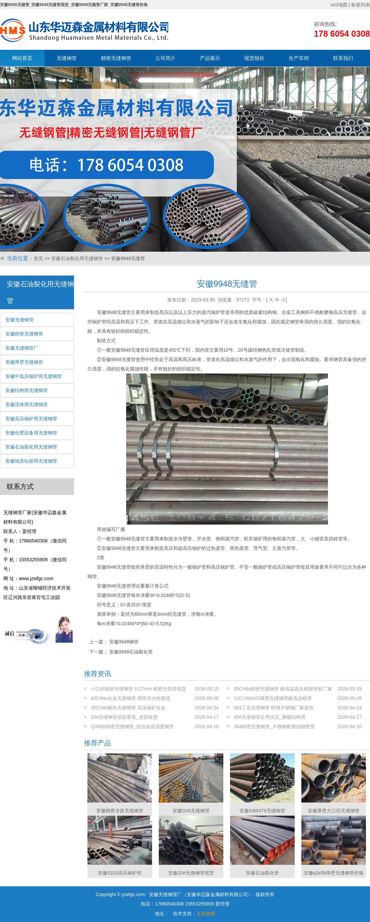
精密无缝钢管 (116, 58)
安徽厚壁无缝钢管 (24, 362)
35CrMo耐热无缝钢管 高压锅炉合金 (128, 707)
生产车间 (299, 58)
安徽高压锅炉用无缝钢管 (31, 418)
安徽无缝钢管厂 (21, 348)
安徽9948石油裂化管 (131, 651)
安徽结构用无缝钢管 (26, 390)
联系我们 (343, 58)
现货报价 (254, 58)
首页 (38, 258)
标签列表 (360, 4)
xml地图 (339, 4)
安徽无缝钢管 (19, 319)
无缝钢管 (67, 58)
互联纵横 (205, 913)
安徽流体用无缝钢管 (26, 404)
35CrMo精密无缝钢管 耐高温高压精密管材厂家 (283, 689)
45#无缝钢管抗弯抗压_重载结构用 (269, 717)
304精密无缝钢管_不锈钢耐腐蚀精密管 (274, 726)
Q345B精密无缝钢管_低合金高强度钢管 (132, 726)
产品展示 (210, 58)
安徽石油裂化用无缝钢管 (77, 258)
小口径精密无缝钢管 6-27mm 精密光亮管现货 (138, 689)
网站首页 (22, 58)
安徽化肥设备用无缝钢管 (31, 432)
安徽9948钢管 (124, 641)
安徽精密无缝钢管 (24, 333)
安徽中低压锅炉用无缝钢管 (33, 376)
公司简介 (165, 58)
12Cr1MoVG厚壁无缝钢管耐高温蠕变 (273, 698)
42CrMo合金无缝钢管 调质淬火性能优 (130, 698)
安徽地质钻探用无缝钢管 (31, 461)
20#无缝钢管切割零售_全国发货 (124, 717)
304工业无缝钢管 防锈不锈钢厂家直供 (273, 707)
